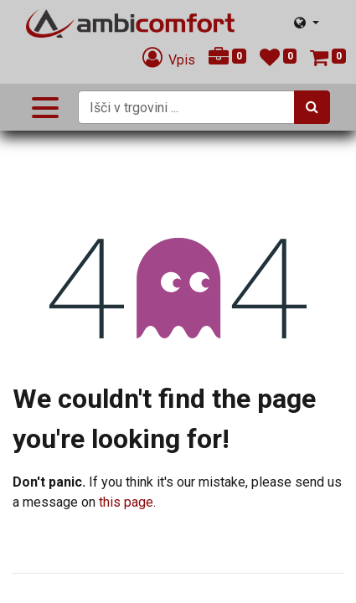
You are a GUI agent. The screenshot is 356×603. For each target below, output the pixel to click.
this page (126, 502)
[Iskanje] (312, 107)
